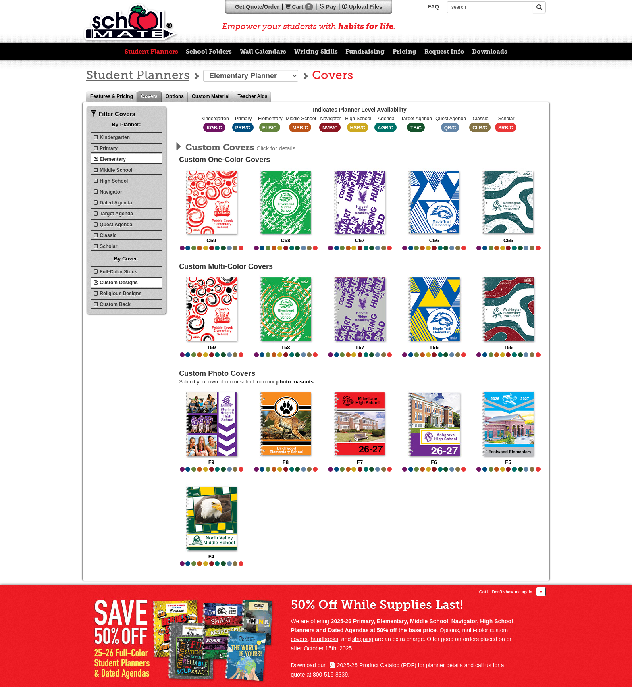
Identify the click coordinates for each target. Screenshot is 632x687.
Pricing (404, 51)
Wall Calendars (263, 51)
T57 (359, 312)
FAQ (433, 7)
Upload (362, 7)
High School (111, 181)
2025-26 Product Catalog (368, 665)
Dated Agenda (113, 203)
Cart (299, 6)
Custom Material (212, 96)
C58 (285, 206)
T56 (434, 312)
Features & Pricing (113, 96)
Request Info (444, 51)
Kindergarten (112, 137)
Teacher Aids (254, 96)
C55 (508, 206)
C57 (359, 206)
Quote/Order (257, 7)
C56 (434, 206)
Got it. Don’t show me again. (506, 592)
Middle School (113, 170)
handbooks (325, 639)
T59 (211, 312)
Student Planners (151, 51)
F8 (285, 427)
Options (177, 96)
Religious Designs (117, 293)
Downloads (489, 51)
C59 (211, 206)
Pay (327, 7)
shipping (362, 639)
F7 (359, 427)
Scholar (105, 246)
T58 (285, 312)
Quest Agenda (113, 224)
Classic (105, 235)
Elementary (110, 159)
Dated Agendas (348, 630)
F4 (211, 522)
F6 (434, 427)
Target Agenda (113, 214)
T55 (508, 312)
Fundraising (365, 51)
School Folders (209, 51)
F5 (508, 427)
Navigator (108, 192)
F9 (211, 427)
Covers (151, 96)
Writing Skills (316, 51)
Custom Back (112, 304)
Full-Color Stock (115, 272)
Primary (106, 148)
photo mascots (294, 382)
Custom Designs (116, 282)
